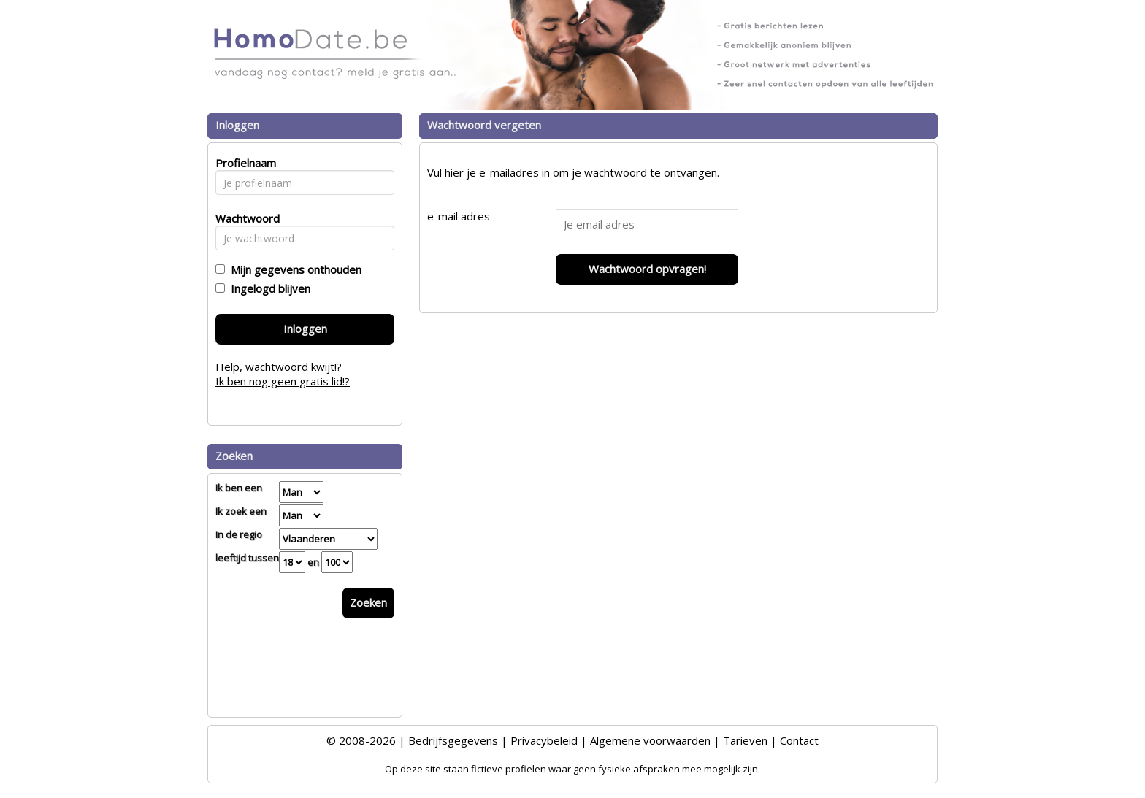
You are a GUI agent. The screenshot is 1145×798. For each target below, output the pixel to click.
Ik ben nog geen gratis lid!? (282, 381)
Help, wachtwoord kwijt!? (278, 366)
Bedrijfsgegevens (453, 740)
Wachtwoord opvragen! (647, 268)
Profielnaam (243, 163)
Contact (799, 740)
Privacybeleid (544, 740)
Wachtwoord (243, 218)
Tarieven (745, 740)
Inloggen (305, 328)
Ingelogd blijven (267, 288)
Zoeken (368, 602)
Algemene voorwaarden (650, 740)
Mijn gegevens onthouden (293, 269)
